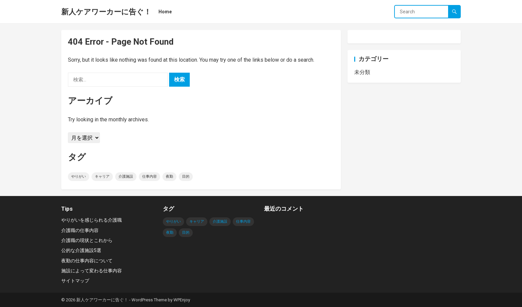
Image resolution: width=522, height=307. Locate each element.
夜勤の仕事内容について (87, 260)
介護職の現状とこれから (87, 240)
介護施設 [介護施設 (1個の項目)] (126, 176)
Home (165, 11)
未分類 (362, 72)
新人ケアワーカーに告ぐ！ (106, 11)
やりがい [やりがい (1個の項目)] (78, 176)
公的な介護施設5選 (81, 250)
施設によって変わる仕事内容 (91, 270)
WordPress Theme (149, 299)
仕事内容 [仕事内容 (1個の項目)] (149, 176)
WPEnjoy (181, 299)
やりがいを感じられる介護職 (91, 220)
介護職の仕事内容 (80, 230)
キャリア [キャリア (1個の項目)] (102, 176)
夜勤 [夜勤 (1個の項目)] (169, 176)
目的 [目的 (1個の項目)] (185, 176)
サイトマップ (75, 280)
